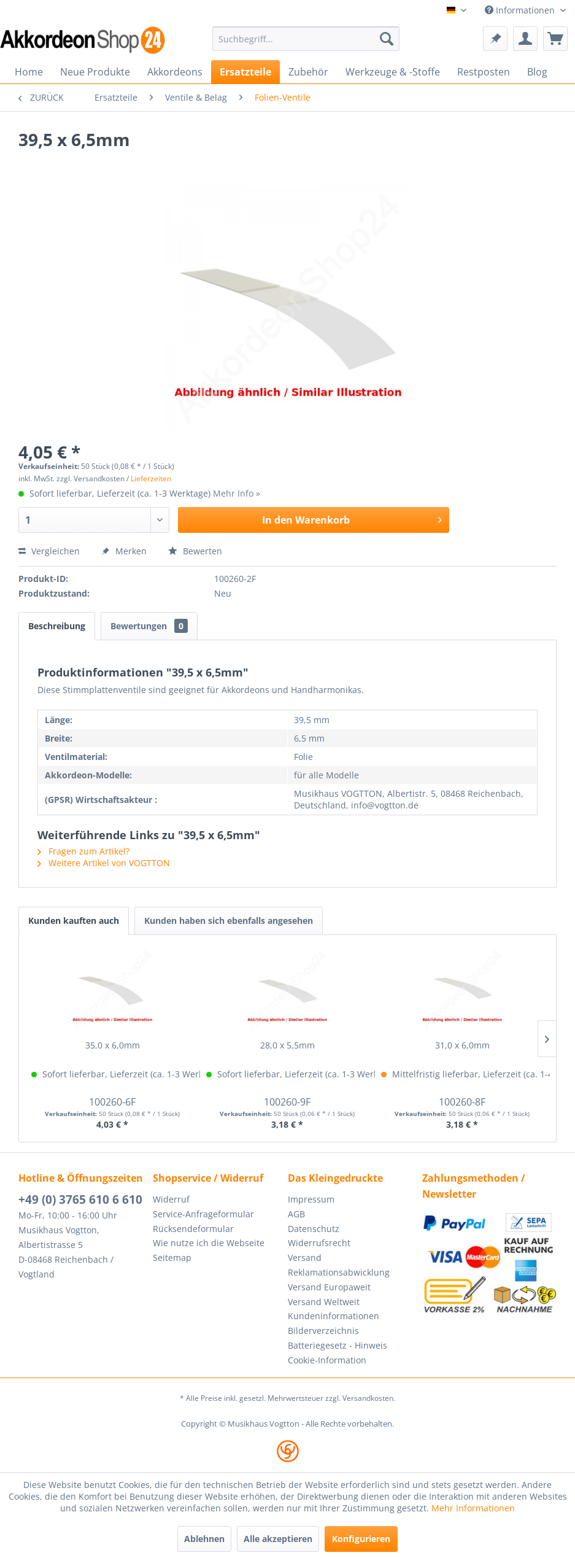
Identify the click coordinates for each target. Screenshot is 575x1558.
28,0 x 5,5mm (287, 1045)
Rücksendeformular (193, 1228)
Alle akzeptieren (278, 1538)
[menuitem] (305, 38)
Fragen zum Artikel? (83, 851)
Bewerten (195, 551)
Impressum (311, 1199)
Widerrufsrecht (319, 1243)
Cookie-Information (327, 1360)
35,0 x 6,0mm (112, 1045)
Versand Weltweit (324, 1302)
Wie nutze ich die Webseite (208, 1243)
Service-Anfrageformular (203, 1214)
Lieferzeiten (151, 478)
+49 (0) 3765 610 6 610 (80, 1199)
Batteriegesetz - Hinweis (337, 1345)
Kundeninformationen (333, 1316)
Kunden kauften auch (73, 920)
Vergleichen (49, 551)
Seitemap (172, 1257)
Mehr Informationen (473, 1508)
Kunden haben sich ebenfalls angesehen (228, 920)
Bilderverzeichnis (323, 1330)
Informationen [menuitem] (521, 10)
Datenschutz (313, 1228)
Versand (305, 1257)
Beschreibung (56, 626)
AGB (296, 1214)
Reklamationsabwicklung (339, 1272)
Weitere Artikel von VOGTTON (103, 863)
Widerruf (171, 1199)
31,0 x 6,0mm (462, 1045)
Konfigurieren (361, 1538)
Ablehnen (204, 1538)
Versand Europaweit (329, 1287)
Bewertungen (149, 626)
